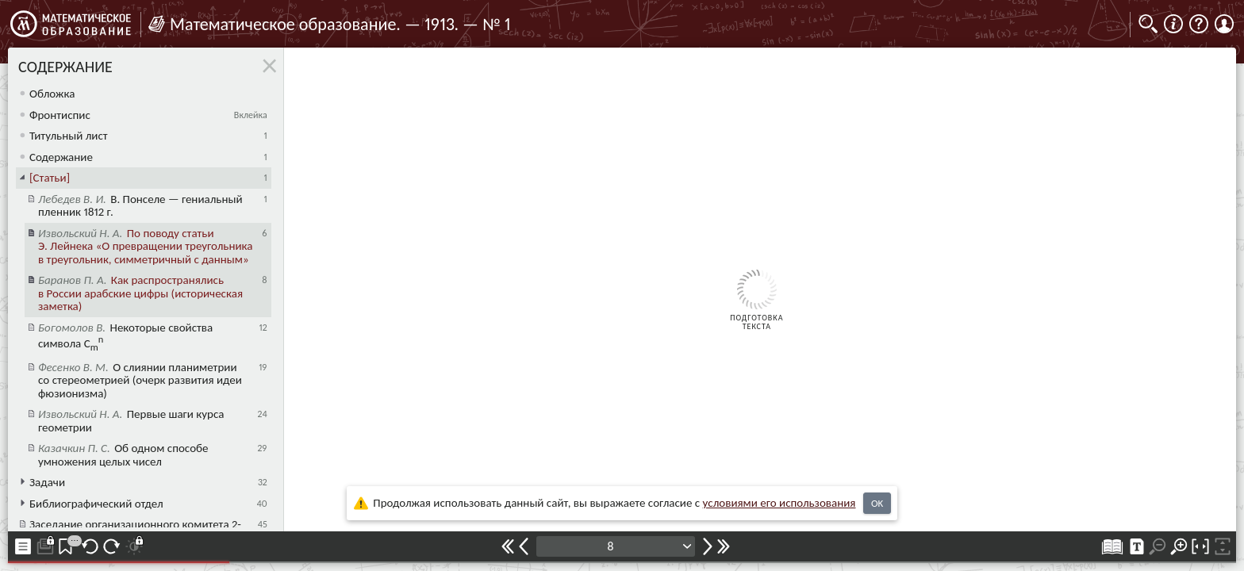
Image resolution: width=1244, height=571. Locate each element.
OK (877, 503)
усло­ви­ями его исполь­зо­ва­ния (779, 503)
